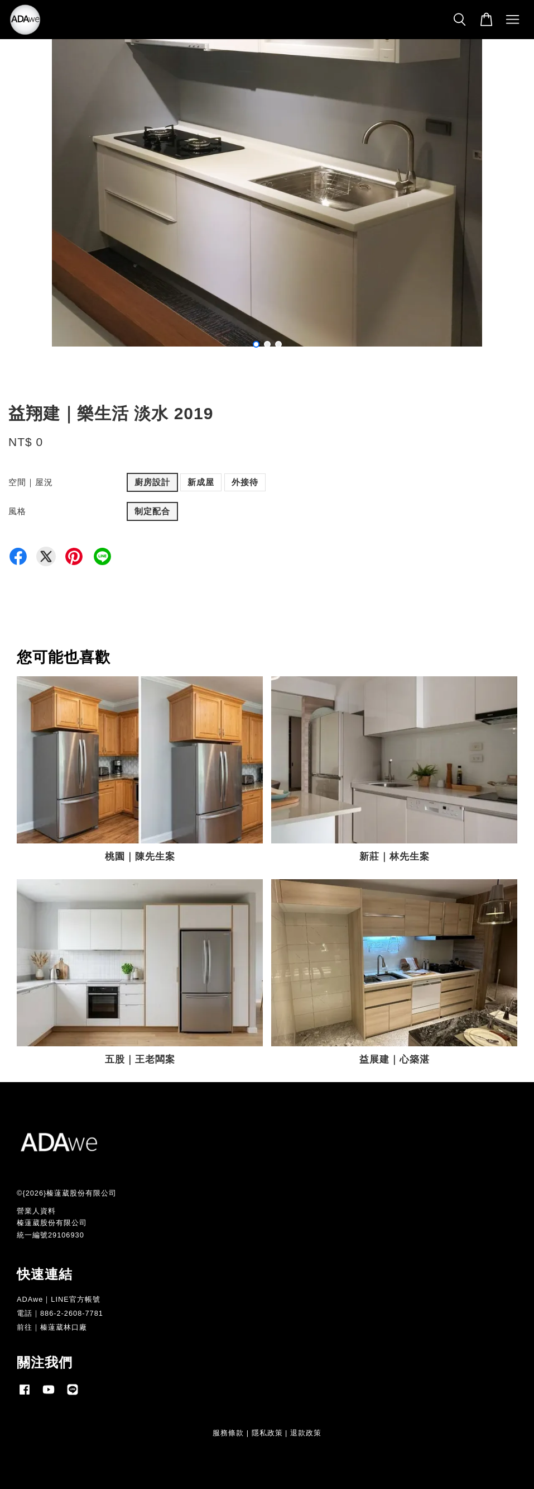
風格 (17, 511)
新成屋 (200, 482)
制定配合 (152, 511)
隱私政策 (267, 1433)
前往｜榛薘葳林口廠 (52, 1327)
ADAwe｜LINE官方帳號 (58, 1299)
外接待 (245, 482)
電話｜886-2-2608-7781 (60, 1313)
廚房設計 (152, 482)
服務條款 (228, 1433)
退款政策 (305, 1433)
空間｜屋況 (30, 482)
